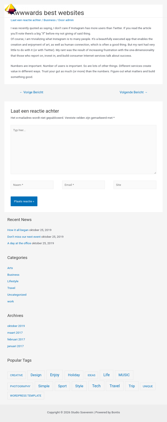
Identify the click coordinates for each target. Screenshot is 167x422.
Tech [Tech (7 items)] (96, 386)
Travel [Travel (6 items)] (115, 386)
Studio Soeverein (46, 9)
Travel (11, 288)
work (10, 301)
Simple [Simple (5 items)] (44, 386)
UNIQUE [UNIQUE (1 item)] (148, 386)
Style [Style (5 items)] (79, 386)
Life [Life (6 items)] (106, 375)
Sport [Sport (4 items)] (62, 386)
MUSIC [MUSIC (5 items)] (124, 375)
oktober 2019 (16, 326)
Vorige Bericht (31, 92)
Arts (10, 268)
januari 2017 (15, 346)
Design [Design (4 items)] (36, 375)
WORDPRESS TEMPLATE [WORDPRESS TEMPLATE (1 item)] (25, 395)
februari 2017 (16, 339)
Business (50, 20)
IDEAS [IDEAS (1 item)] (91, 375)
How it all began (17, 230)
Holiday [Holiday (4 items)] (74, 375)
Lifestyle (12, 281)
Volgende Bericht (133, 92)
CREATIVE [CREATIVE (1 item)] (16, 375)
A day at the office (19, 243)
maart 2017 (15, 332)
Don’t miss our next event (24, 236)
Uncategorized (17, 294)
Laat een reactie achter (26, 20)
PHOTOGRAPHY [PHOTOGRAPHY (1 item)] (20, 386)
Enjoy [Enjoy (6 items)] (54, 375)
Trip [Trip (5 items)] (132, 386)
